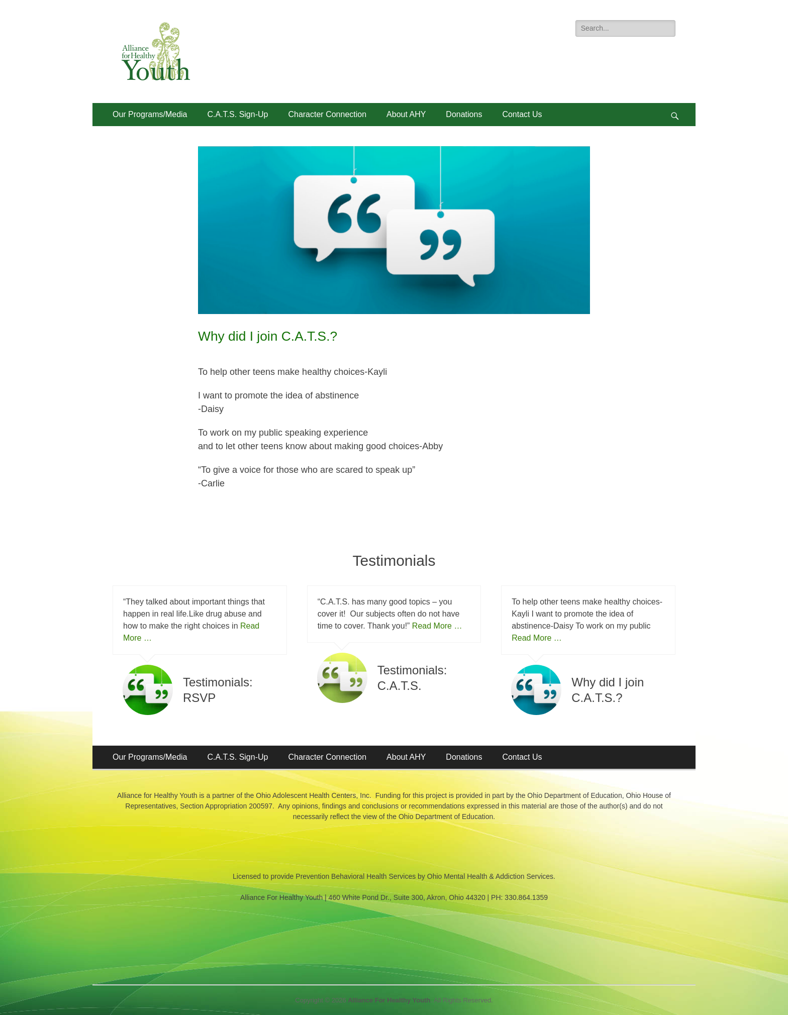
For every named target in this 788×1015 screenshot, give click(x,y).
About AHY (406, 114)
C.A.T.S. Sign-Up (238, 114)
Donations (464, 114)
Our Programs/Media (150, 114)
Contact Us (522, 114)
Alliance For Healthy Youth (389, 1000)
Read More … (437, 626)
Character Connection (327, 114)
